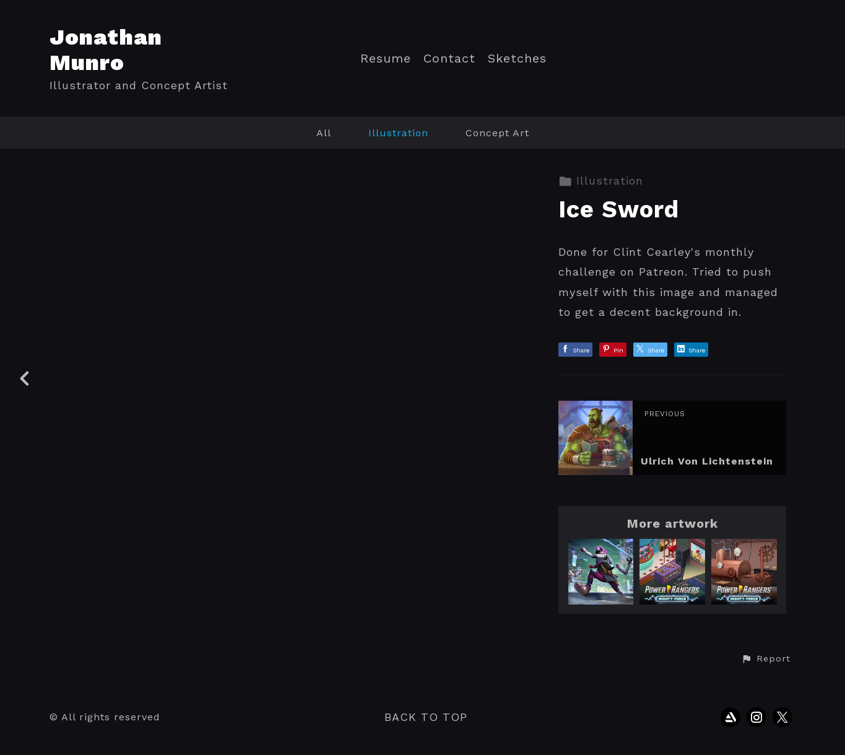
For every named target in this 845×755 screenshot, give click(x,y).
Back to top (425, 716)
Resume (385, 58)
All (323, 133)
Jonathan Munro (106, 50)
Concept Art (497, 133)
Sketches (517, 58)
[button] (765, 659)
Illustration (398, 133)
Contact (449, 58)
